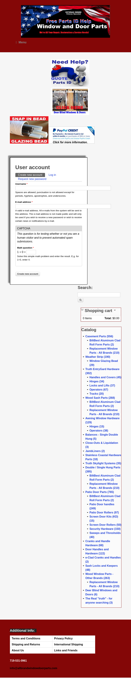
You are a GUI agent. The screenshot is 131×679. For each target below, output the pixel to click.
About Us (18, 650)
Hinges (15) (96, 426)
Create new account (31, 174)
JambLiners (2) (95, 451)
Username (21, 184)
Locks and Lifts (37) (102, 385)
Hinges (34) (96, 381)
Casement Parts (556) (99, 336)
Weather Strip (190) (97, 356)
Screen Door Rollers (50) (105, 524)
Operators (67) (98, 389)
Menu (21, 42)
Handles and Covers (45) (105, 377)
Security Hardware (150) (104, 528)
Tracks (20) (96, 393)
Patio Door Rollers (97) (104, 512)
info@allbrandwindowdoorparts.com (33, 668)
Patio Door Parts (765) (99, 492)
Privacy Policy (63, 638)
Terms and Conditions (26, 638)
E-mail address (24, 202)
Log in (52, 174)
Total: (108, 318)
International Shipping (68, 644)
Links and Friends (65, 650)
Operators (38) (98, 430)
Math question (25, 247)
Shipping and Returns (26, 644)
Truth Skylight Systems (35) (103, 463)
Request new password (32, 179)
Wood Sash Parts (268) (100, 397)
